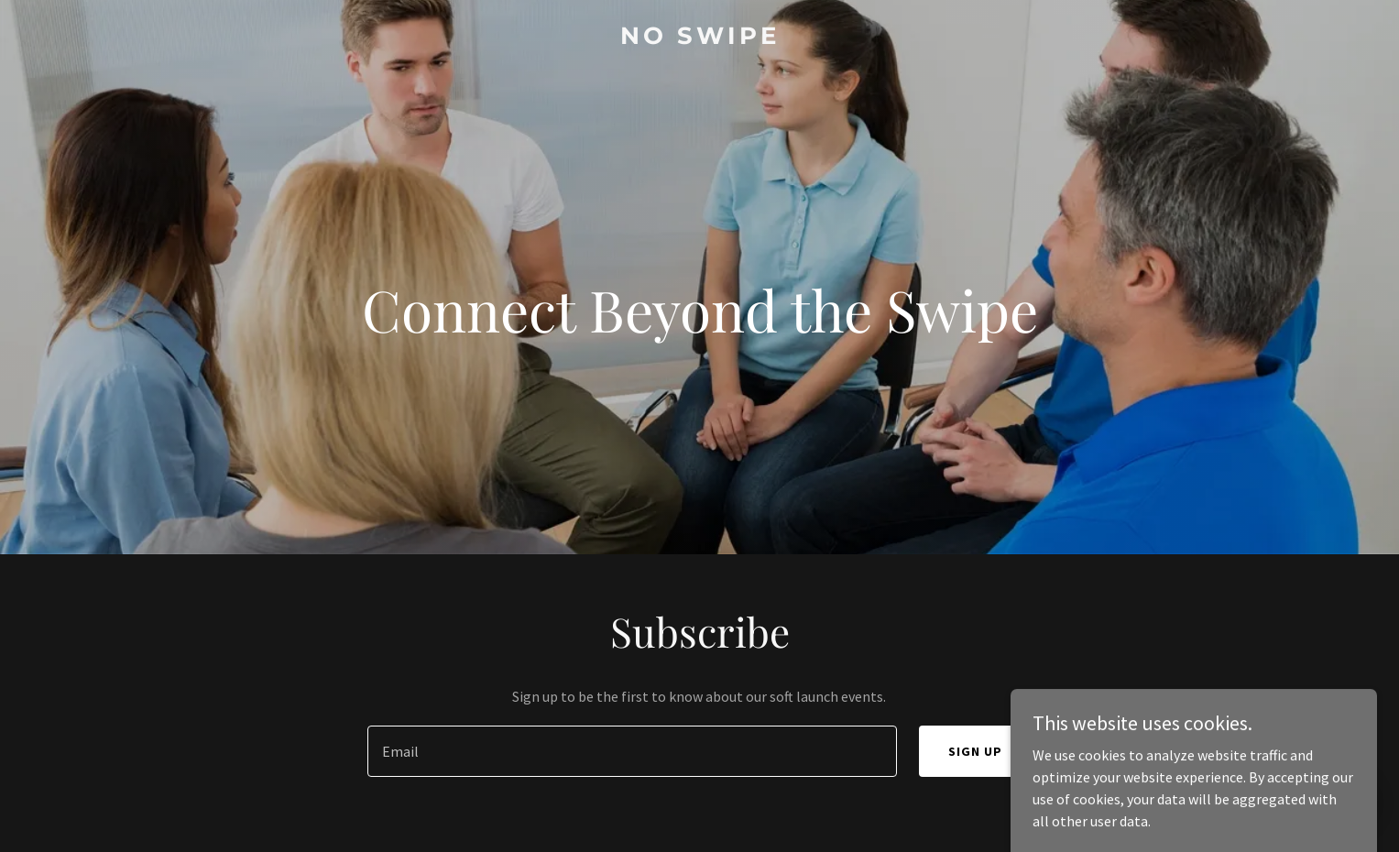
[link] (700, 38)
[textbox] (632, 751)
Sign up (975, 751)
